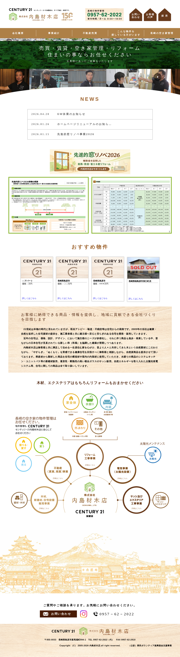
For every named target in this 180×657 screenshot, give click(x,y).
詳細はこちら (44, 508)
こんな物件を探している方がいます (126, 33)
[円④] (122, 470)
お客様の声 (150, 15)
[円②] (58, 470)
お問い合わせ (136, 15)
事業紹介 (54, 33)
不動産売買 (90, 33)
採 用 (164, 16)
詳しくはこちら (29, 298)
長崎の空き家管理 (161, 33)
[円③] (90, 456)
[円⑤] (136, 500)
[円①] (44, 500)
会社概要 (18, 33)
